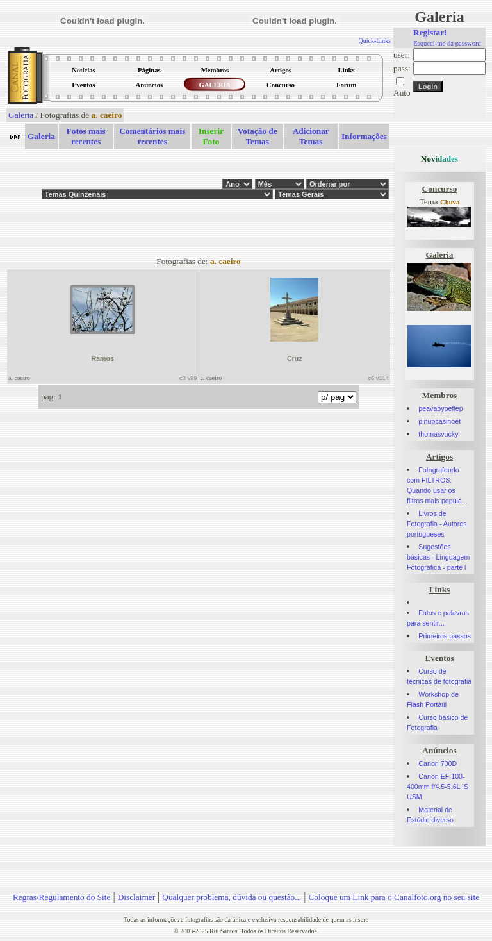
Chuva (449, 202)
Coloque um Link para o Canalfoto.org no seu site (393, 897)
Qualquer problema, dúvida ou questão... (231, 897)
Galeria (20, 115)
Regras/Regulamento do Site (62, 897)
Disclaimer (136, 897)
